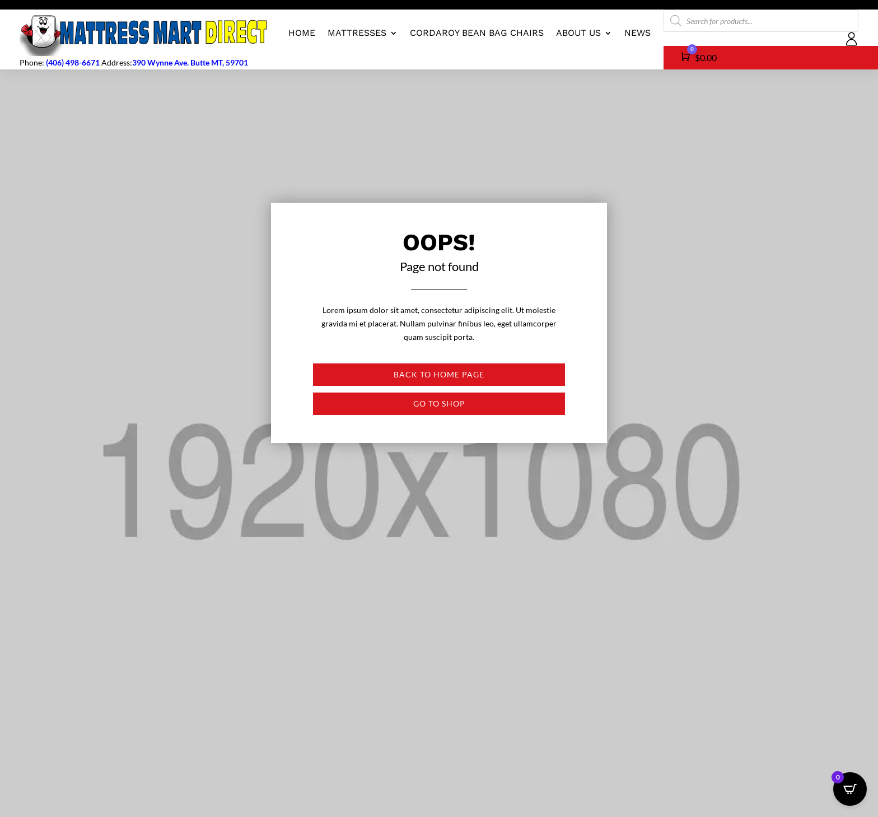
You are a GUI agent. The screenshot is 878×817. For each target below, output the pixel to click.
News (637, 32)
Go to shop (439, 403)
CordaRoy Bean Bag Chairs (477, 32)
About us (578, 32)
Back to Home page (439, 374)
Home (301, 32)
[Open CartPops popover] (850, 789)
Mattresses (357, 32)
